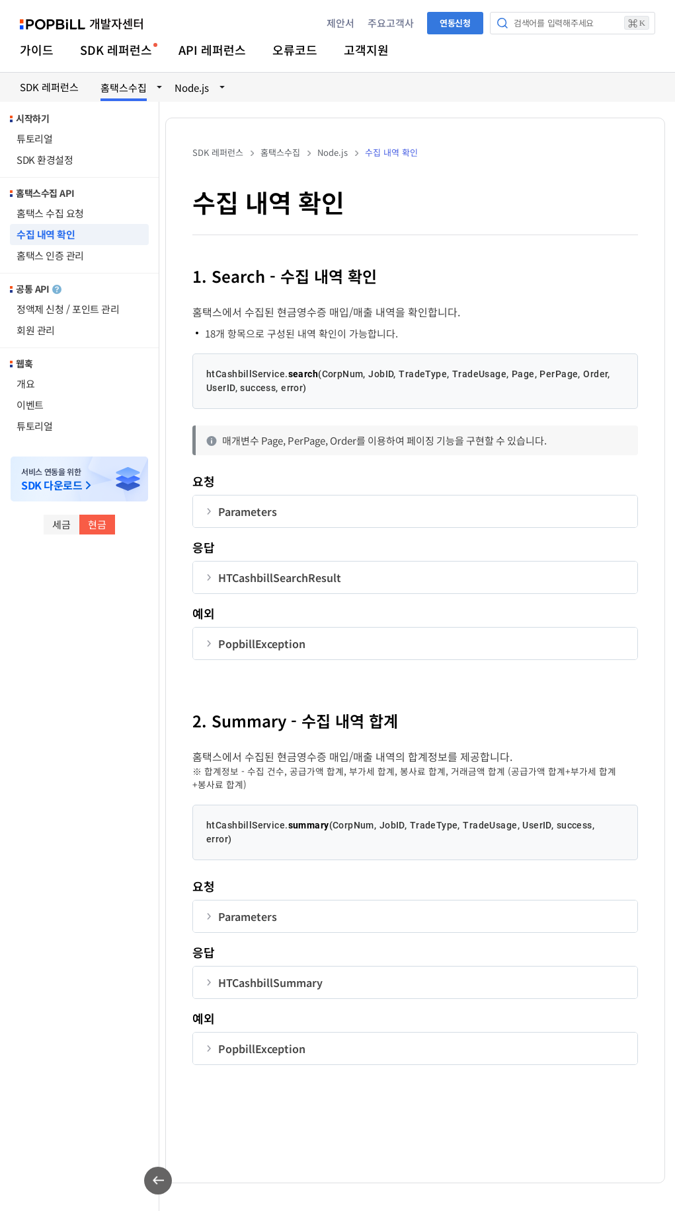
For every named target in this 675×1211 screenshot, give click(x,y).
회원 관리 (36, 330)
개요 (25, 383)
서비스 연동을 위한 (51, 479)
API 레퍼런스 (212, 49)
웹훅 (24, 363)
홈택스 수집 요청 (50, 213)
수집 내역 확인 (46, 234)
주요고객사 (391, 23)
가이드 (37, 49)
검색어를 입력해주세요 (581, 23)
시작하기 (32, 118)
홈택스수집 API (45, 193)
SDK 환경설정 (45, 159)
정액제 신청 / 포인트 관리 (68, 309)
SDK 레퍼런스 (116, 49)
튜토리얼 (34, 138)
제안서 (340, 23)
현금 (97, 524)
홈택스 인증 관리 (50, 255)
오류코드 (294, 49)
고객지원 (366, 49)
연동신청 (455, 23)
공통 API (38, 288)
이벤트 (30, 405)
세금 (61, 524)
